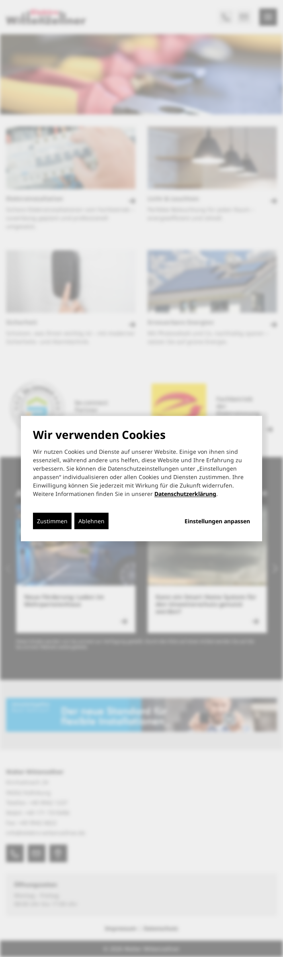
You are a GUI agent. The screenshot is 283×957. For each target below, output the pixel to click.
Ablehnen (91, 521)
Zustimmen (52, 521)
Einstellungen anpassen (217, 521)
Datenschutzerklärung (185, 494)
